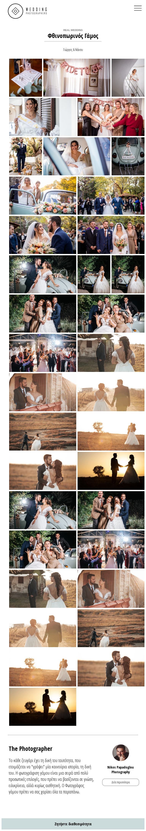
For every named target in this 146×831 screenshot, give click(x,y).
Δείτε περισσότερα (121, 782)
